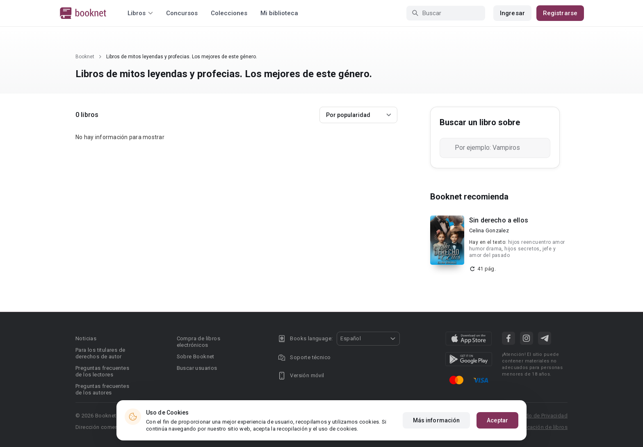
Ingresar (512, 13)
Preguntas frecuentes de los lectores (102, 371)
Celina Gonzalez (489, 230)
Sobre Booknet (195, 356)
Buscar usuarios (197, 368)
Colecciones (229, 13)
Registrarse (560, 13)
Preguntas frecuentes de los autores (102, 389)
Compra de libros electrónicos (198, 341)
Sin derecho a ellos (498, 220)
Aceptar (497, 420)
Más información (436, 420)
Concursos (182, 13)
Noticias (85, 338)
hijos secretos (522, 249)
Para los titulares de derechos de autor (100, 353)
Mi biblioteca (279, 13)
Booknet (84, 57)
